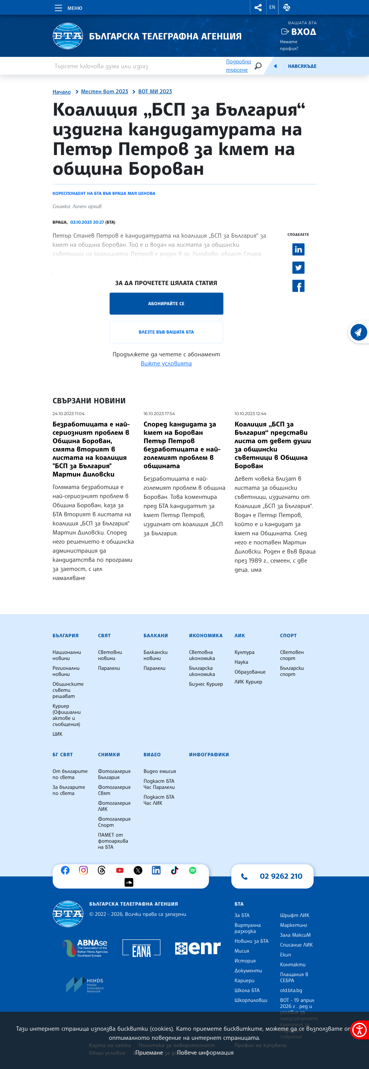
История (245, 961)
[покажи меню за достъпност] (359, 1029)
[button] (258, 7)
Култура (245, 652)
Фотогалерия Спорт (114, 822)
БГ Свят (63, 755)
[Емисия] (275, 66)
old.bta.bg (291, 990)
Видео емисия (160, 771)
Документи (248, 971)
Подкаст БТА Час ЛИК (159, 800)
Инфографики (209, 755)
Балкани (156, 636)
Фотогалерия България (114, 774)
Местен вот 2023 (104, 92)
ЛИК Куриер (248, 682)
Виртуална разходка (248, 928)
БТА (239, 904)
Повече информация (205, 1052)
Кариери (245, 981)
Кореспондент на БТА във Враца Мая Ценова (104, 193)
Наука (241, 662)
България (66, 636)
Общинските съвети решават (68, 690)
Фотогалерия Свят (114, 790)
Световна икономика (202, 655)
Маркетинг (293, 925)
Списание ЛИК (296, 945)
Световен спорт (292, 655)
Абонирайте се (166, 303)
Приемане (149, 1052)
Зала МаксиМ (295, 935)
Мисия (242, 951)
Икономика (206, 636)
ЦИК (58, 734)
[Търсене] (258, 66)
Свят (104, 636)
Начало (62, 92)
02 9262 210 (281, 876)
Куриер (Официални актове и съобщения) (67, 715)
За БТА (242, 915)
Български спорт (292, 671)
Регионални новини (66, 671)
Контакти (293, 965)
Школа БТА (247, 990)
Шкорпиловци (251, 1000)
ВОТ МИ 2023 (155, 92)
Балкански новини (156, 655)
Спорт (288, 636)
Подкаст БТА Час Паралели (159, 784)
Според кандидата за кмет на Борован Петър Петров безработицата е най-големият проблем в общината (182, 445)
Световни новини (110, 655)
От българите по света (70, 774)
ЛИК (240, 636)
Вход (304, 31)
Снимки (109, 755)
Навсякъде (302, 66)
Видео (152, 755)
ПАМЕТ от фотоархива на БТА (113, 841)
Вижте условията (166, 363)
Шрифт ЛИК (294, 915)
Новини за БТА (252, 941)
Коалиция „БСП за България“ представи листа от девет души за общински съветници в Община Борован (273, 445)
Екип (285, 955)
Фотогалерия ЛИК (114, 806)
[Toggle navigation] (67, 7)
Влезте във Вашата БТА (166, 332)
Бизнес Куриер (206, 684)
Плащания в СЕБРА (294, 978)
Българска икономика (202, 671)
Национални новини (67, 655)
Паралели (109, 668)
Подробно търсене (238, 65)
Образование (250, 672)
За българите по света (69, 790)
